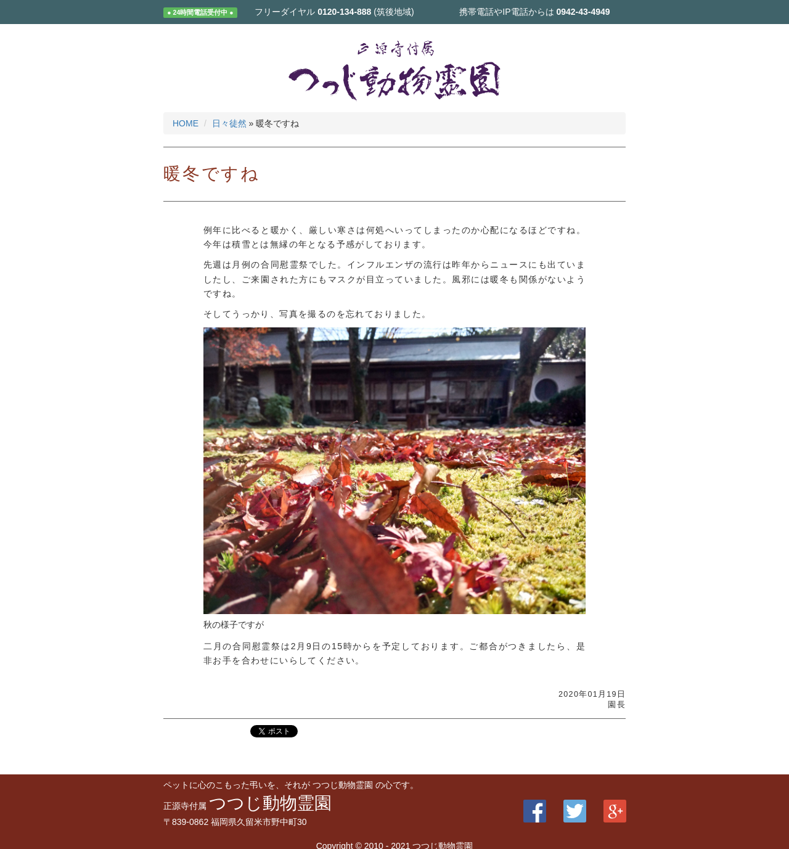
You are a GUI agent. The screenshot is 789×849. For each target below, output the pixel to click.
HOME (185, 123)
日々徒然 (229, 123)
